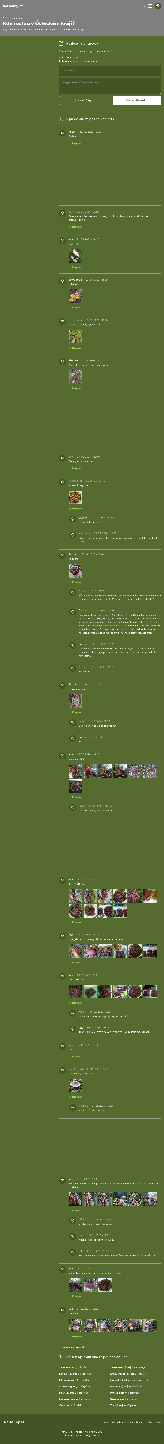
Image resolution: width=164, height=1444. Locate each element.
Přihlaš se (64, 61)
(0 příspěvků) (74, 1367)
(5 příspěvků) (75, 1399)
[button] (150, 6)
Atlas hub (129, 1422)
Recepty (139, 1422)
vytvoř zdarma (90, 61)
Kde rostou (117, 1422)
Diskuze (150, 1422)
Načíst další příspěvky (74, 1347)
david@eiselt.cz (91, 1435)
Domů (106, 1422)
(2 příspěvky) (129, 1373)
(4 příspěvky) (129, 1380)
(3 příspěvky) (127, 1367)
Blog (158, 1422)
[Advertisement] (28, 91)
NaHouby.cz (13, 6)
